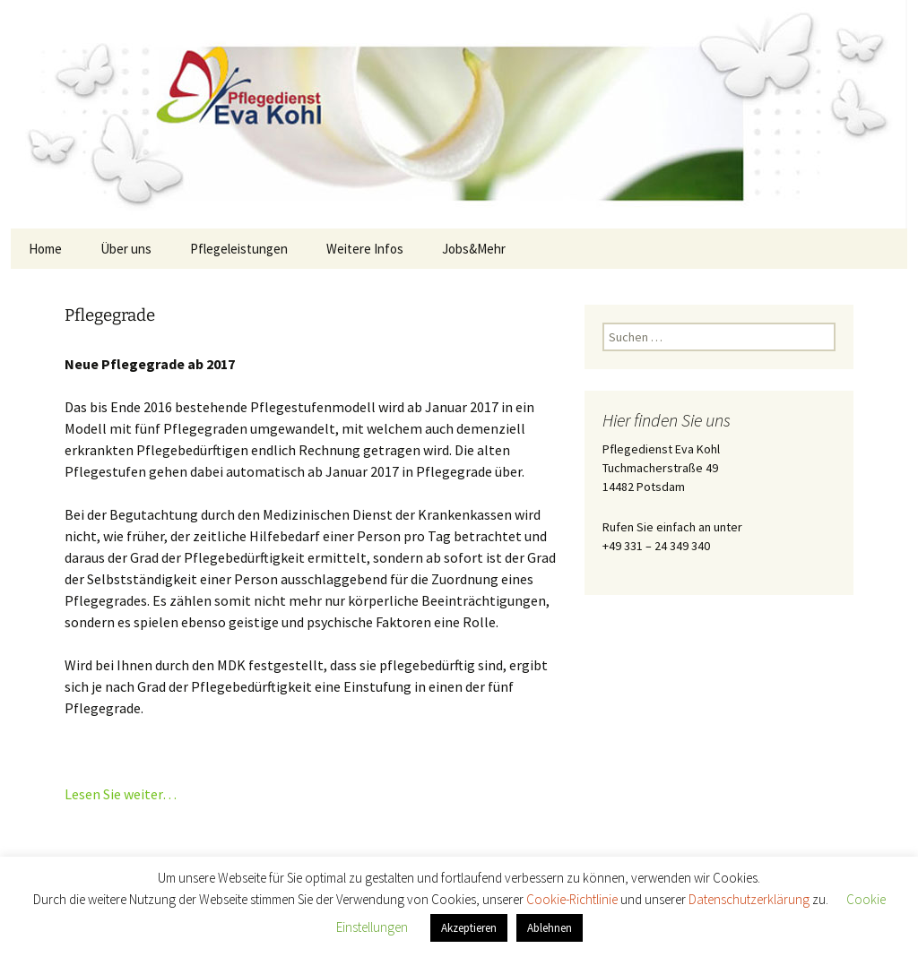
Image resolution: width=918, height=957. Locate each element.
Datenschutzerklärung (750, 899)
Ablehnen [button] (549, 927)
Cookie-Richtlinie (573, 899)
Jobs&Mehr (474, 248)
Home (45, 248)
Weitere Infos (364, 248)
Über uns (126, 248)
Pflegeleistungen (239, 248)
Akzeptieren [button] (469, 927)
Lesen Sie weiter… (121, 794)
